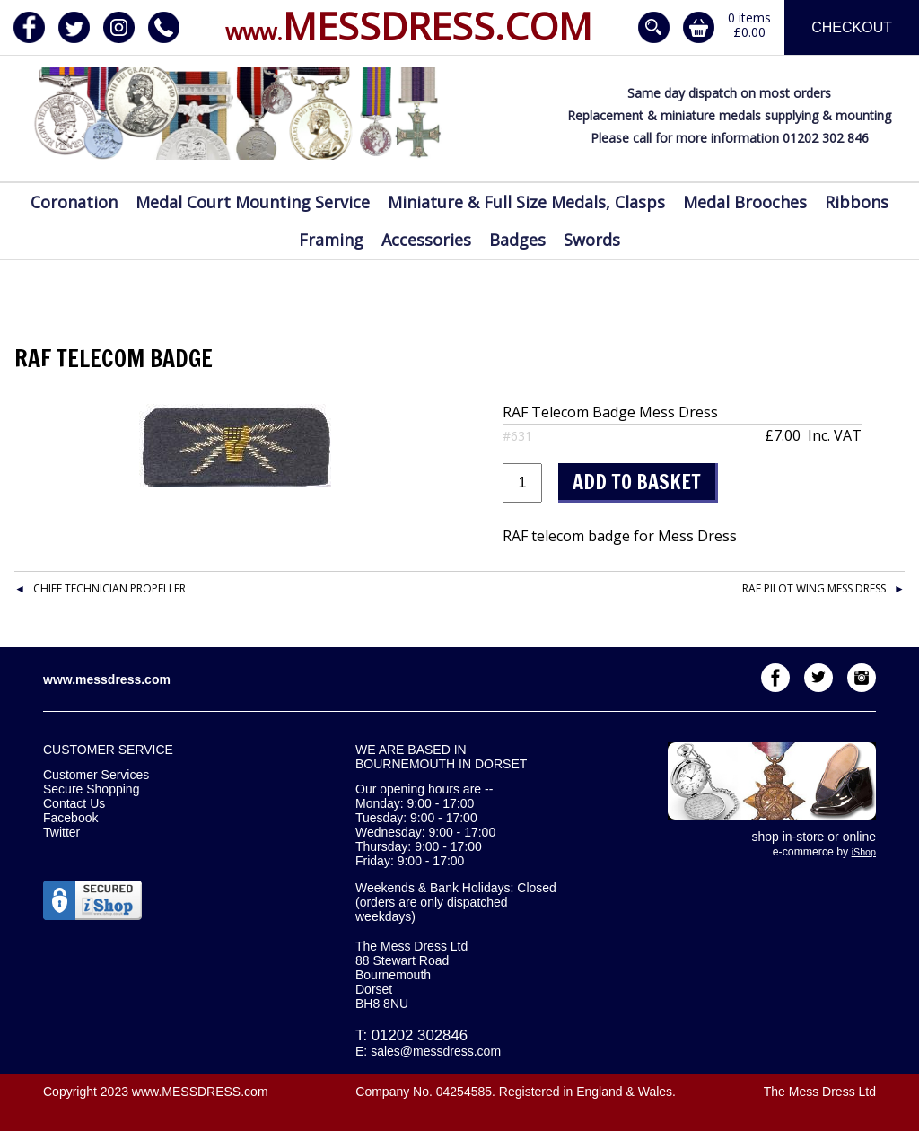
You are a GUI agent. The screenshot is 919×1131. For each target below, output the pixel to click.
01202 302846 (420, 1035)
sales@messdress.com (436, 1051)
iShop (864, 851)
